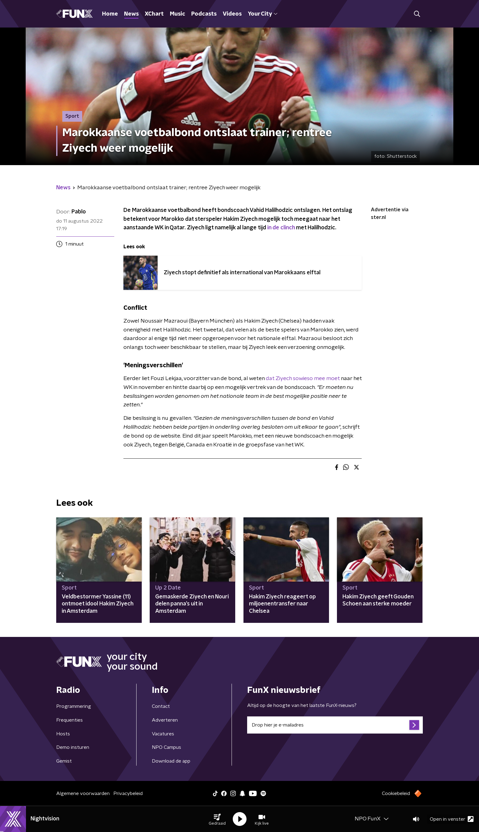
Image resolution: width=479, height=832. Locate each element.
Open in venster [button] (452, 819)
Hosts (63, 733)
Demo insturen (72, 747)
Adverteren (165, 720)
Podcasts (204, 14)
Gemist (64, 761)
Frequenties (69, 720)
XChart (154, 14)
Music (177, 14)
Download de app (171, 761)
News (131, 14)
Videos (232, 14)
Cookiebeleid (396, 793)
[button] (217, 819)
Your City (262, 14)
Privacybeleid (128, 793)
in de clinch (281, 228)
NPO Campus (166, 747)
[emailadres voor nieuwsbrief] (335, 725)
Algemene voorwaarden (83, 793)
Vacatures (163, 733)
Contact (161, 706)
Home (110, 14)
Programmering (73, 706)
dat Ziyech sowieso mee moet (303, 378)
